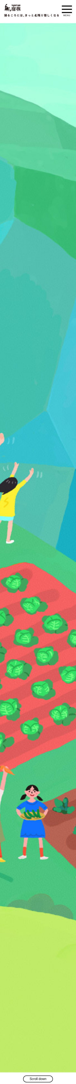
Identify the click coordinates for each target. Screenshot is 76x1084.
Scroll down (38, 1079)
